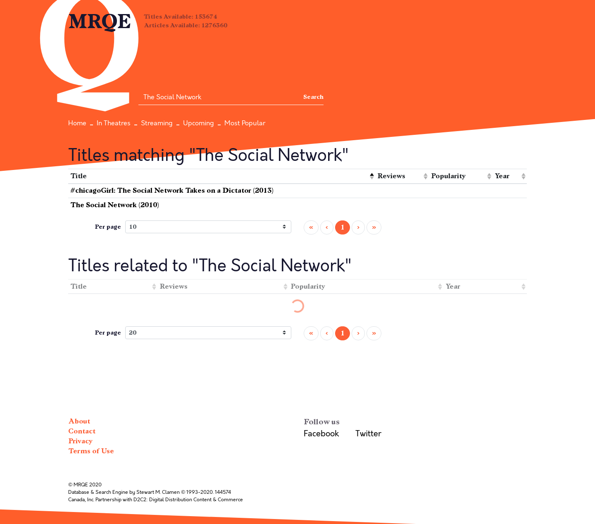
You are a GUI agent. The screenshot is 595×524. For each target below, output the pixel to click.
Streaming (157, 123)
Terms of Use (91, 451)
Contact (81, 431)
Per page (108, 226)
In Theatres (114, 123)
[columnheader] (221, 176)
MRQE (99, 21)
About (79, 421)
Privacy (80, 441)
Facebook (321, 433)
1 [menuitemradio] (342, 227)
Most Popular (244, 123)
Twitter (368, 433)
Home (77, 123)
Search (313, 96)
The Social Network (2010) (114, 205)
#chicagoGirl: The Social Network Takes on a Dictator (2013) (172, 190)
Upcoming (198, 123)
